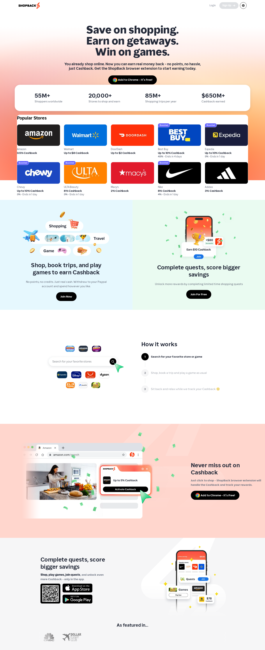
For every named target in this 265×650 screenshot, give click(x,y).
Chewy (21, 164)
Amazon (22, 126)
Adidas (209, 164)
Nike (161, 164)
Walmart (70, 126)
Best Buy (163, 126)
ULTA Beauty (72, 164)
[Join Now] (66, 296)
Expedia (210, 126)
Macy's (115, 164)
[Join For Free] (198, 294)
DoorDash (117, 126)
